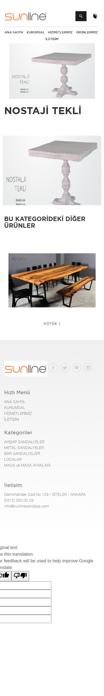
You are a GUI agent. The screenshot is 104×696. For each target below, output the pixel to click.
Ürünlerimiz (87, 32)
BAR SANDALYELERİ (22, 453)
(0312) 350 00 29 (19, 500)
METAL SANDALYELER (24, 447)
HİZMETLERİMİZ (60, 32)
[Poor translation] (20, 576)
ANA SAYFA (13, 32)
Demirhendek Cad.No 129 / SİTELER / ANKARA (45, 494)
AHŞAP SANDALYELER (24, 441)
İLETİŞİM (52, 39)
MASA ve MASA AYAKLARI (27, 465)
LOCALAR (13, 459)
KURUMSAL (36, 32)
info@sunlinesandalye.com (26, 506)
